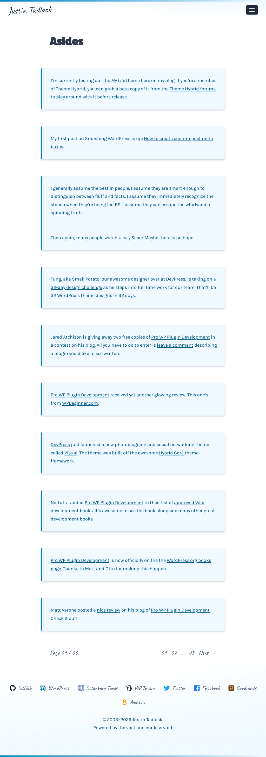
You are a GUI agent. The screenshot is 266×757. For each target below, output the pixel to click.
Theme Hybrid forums (193, 89)
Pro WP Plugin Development (180, 337)
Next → (207, 653)
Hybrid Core (171, 453)
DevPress (60, 444)
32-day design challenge (76, 287)
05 (191, 653)
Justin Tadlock (29, 10)
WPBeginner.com (80, 403)
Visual (70, 453)
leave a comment (175, 345)
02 (174, 653)
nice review (108, 610)
